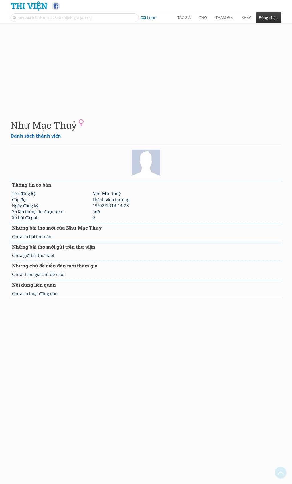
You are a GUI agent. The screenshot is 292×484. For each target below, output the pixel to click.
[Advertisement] (146, 67)
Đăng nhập (268, 17)
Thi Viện (29, 5)
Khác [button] (246, 17)
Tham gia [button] (224, 17)
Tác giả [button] (184, 17)
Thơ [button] (203, 17)
